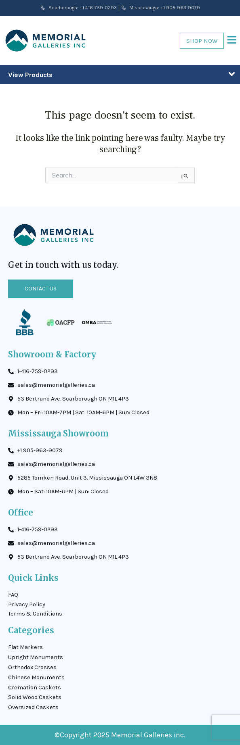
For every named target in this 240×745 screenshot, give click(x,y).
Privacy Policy (26, 604)
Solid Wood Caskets (34, 697)
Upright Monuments (35, 657)
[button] (232, 40)
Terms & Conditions (35, 613)
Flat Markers (25, 647)
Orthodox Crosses (32, 667)
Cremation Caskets (34, 687)
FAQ (13, 594)
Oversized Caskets (33, 707)
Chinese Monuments (36, 677)
